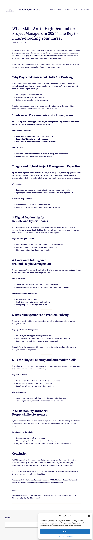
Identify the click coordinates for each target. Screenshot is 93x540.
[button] (89, 516)
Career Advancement (19, 495)
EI (42, 495)
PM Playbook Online (29, 10)
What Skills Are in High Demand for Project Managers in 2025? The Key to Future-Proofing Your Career (45, 33)
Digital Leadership (34, 495)
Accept (65, 531)
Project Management (64, 495)
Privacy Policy (60, 536)
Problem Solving (50, 495)
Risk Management (33, 498)
